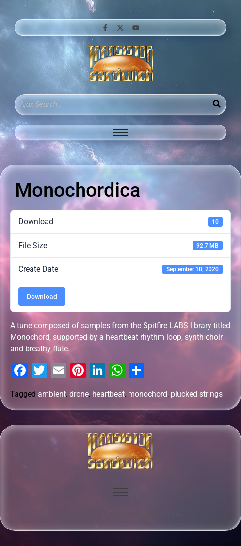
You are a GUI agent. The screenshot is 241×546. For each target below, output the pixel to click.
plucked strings (197, 393)
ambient (52, 393)
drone (79, 393)
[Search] (111, 105)
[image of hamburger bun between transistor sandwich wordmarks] (120, 451)
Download (42, 296)
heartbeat (108, 393)
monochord (147, 393)
